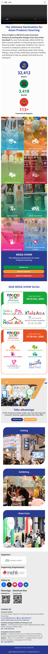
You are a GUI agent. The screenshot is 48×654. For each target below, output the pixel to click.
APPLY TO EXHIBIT (30, 419)
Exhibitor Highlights (23, 271)
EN (2, 2)
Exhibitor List (23, 267)
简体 (10, 2)
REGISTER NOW (17, 419)
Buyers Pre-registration (23, 276)
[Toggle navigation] (45, 2)
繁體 (6, 2)
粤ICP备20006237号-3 (33, 652)
